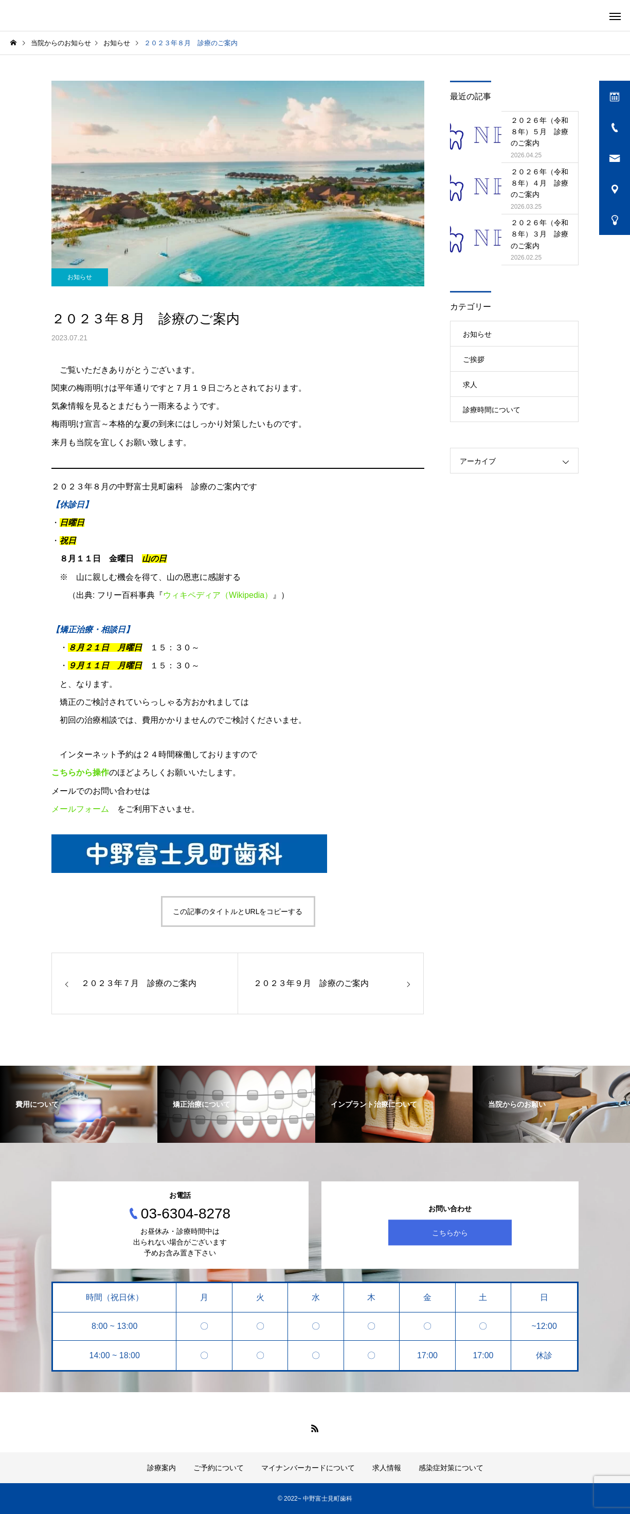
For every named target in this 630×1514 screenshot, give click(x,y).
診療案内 (161, 1468)
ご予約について (218, 1468)
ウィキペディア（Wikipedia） (218, 595)
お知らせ (79, 277)
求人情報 (386, 1468)
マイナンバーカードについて (308, 1468)
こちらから (450, 1232)
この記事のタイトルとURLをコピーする (237, 911)
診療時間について (491, 410)
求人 (470, 384)
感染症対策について (451, 1468)
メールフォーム (80, 809)
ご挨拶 (473, 359)
